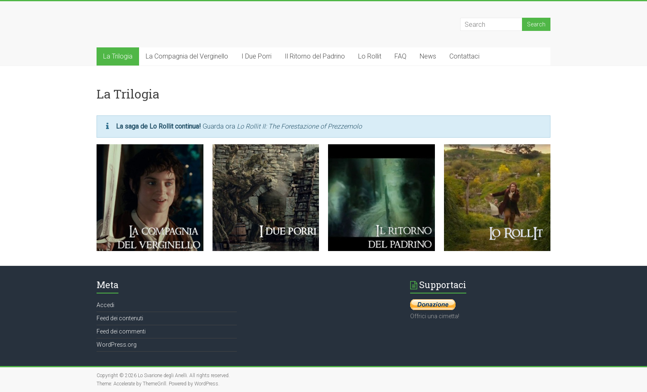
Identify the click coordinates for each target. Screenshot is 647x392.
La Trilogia (117, 56)
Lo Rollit (369, 56)
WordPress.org (117, 344)
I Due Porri (256, 56)
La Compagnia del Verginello (187, 56)
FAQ (400, 56)
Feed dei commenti (121, 331)
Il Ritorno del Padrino (315, 56)
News (428, 56)
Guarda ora (239, 126)
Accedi (105, 305)
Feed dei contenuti (120, 318)
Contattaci (464, 56)
